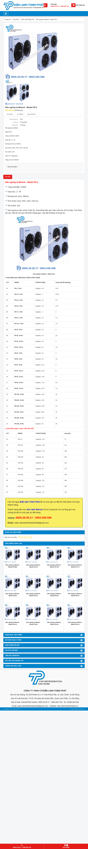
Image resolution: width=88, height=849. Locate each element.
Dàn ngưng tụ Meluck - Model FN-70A (54, 566)
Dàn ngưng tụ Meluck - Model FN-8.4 (33, 566)
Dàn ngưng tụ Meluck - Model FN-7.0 (75, 566)
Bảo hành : (15, 125)
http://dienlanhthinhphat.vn (67, 706)
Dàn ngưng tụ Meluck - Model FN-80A (13, 566)
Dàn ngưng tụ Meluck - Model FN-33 (54, 623)
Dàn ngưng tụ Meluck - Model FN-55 (13, 594)
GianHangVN (81, 709)
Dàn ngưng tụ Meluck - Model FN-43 (75, 594)
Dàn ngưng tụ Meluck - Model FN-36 (33, 623)
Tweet (20, 114)
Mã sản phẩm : (14, 119)
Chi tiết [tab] (7, 177)
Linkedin (32, 114)
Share (10, 114)
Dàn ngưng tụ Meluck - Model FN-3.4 (75, 623)
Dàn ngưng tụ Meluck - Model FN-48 (54, 594)
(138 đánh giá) (18, 110)
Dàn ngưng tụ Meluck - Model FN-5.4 (33, 594)
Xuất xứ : (15, 122)
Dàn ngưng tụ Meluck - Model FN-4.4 (13, 623)
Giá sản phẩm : (12, 167)
